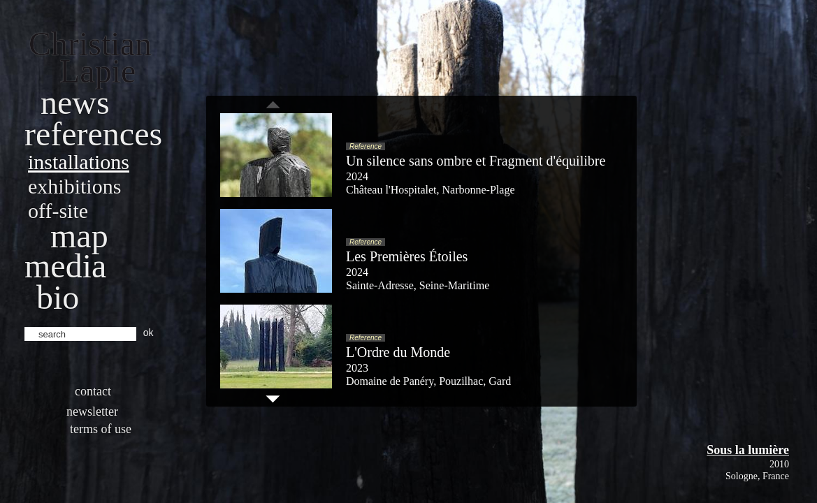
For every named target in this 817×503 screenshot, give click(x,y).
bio (57, 297)
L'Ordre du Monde (398, 352)
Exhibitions (74, 186)
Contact (93, 391)
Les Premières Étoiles (407, 256)
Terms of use (100, 429)
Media (65, 265)
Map (79, 235)
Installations (78, 161)
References (93, 133)
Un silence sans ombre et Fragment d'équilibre (475, 160)
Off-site (58, 210)
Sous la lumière (748, 450)
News (75, 102)
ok (148, 332)
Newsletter (92, 411)
